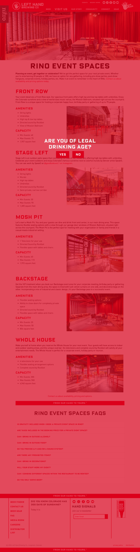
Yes (62, 154)
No (78, 154)
